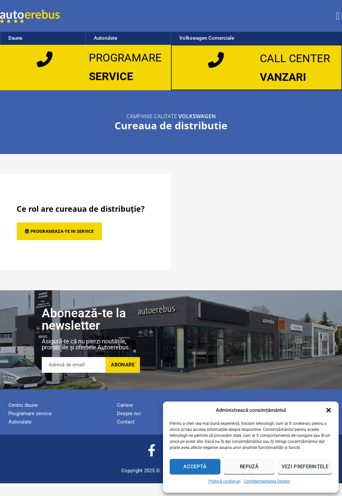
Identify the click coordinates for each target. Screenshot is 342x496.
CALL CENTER (282, 64)
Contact (126, 435)
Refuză (249, 467)
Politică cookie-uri (224, 481)
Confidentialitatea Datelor (267, 481)
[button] (328, 410)
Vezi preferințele (305, 467)
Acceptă (194, 467)
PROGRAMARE (128, 57)
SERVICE (113, 76)
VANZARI (285, 89)
